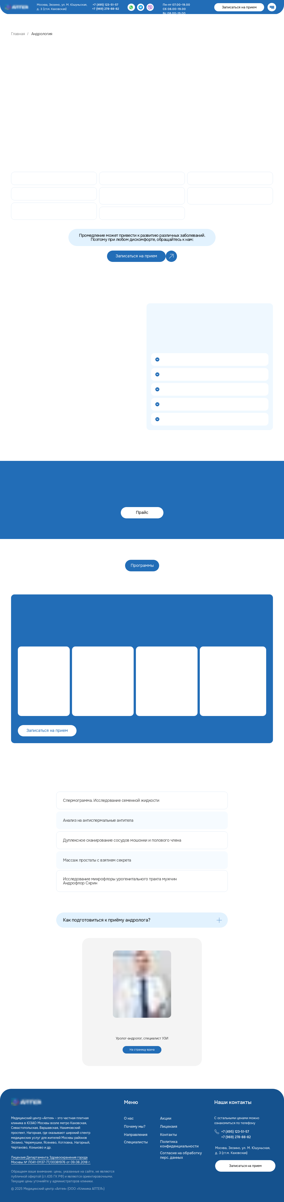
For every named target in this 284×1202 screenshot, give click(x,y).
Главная (18, 34)
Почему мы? (134, 1126)
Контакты (168, 1134)
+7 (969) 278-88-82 (105, 9)
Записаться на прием (239, 7)
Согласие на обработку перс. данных (181, 1155)
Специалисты (136, 1142)
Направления (135, 1134)
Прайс (142, 512)
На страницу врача (142, 1049)
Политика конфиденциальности (179, 1144)
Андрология (41, 34)
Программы (142, 565)
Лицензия (168, 1126)
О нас (129, 1118)
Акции (165, 1118)
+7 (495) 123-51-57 (105, 5)
